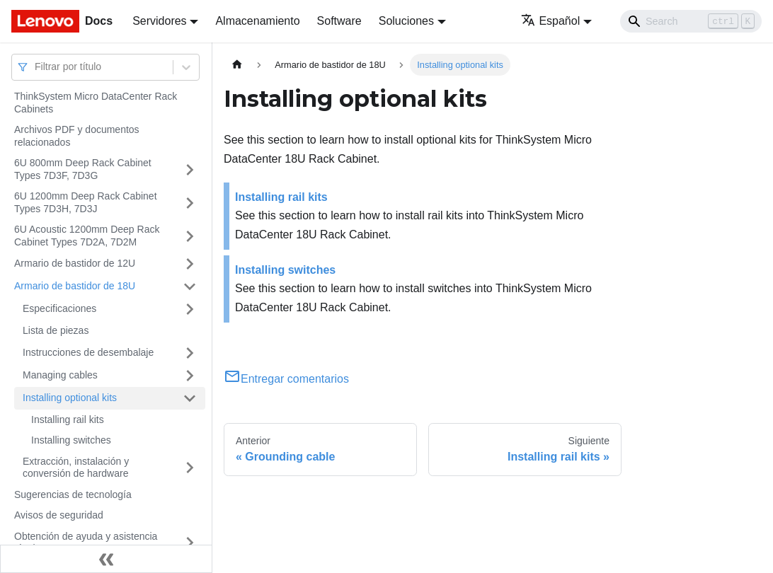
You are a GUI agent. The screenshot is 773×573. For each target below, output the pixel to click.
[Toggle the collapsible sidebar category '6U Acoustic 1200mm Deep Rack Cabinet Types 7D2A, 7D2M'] (189, 236)
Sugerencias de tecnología (73, 494)
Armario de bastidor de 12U (74, 263)
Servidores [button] (159, 21)
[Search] (691, 21)
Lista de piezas (55, 330)
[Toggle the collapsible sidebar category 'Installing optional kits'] (189, 398)
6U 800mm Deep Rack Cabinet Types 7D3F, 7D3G (82, 169)
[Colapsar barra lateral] (106, 559)
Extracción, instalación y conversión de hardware (76, 468)
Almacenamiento (257, 21)
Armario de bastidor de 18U (74, 285)
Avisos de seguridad (58, 515)
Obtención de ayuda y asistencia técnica (85, 543)
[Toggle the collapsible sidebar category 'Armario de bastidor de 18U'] (189, 286)
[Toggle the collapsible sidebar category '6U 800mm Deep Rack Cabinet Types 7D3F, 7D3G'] (189, 169)
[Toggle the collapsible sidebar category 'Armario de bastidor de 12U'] (189, 264)
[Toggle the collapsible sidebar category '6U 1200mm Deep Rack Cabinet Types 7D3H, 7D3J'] (189, 202)
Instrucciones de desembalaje (88, 352)
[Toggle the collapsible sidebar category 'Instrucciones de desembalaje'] (189, 353)
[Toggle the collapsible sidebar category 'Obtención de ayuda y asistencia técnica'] (189, 543)
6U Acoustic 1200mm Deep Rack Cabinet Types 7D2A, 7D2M (86, 236)
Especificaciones (59, 308)
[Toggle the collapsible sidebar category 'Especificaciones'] (189, 309)
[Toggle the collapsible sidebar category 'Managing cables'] (189, 375)
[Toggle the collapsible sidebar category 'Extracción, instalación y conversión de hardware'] (189, 468)
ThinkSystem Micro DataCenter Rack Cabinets (95, 103)
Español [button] (550, 21)
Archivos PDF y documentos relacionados (76, 136)
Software (339, 21)
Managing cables (60, 375)
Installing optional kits (70, 397)
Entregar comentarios (286, 379)
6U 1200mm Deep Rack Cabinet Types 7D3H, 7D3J (85, 202)
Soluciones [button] (406, 21)
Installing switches (71, 440)
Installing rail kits (67, 419)
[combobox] (36, 67)
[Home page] (237, 65)
